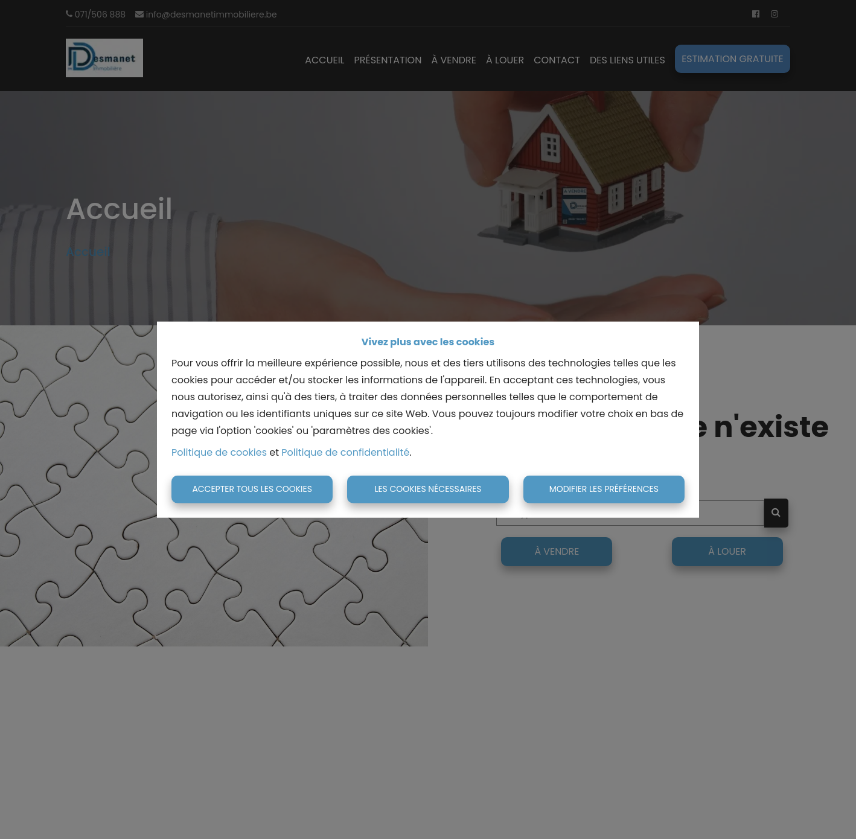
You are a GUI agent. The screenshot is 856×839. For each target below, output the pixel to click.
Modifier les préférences (604, 489)
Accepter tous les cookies (252, 489)
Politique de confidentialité (345, 452)
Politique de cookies (219, 452)
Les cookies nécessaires (427, 489)
